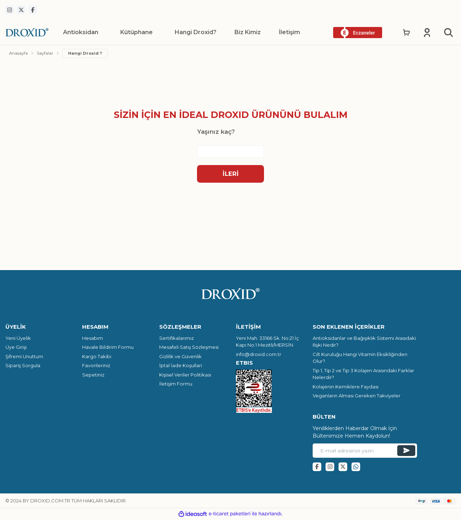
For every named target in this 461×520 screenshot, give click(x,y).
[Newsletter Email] (365, 451)
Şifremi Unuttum (24, 357)
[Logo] (27, 32)
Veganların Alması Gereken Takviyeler (356, 397)
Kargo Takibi (96, 357)
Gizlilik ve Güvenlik (180, 357)
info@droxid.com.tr (258, 355)
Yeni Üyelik (18, 339)
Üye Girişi (16, 348)
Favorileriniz (96, 366)
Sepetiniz (93, 376)
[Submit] (406, 451)
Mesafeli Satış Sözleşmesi (189, 348)
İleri (231, 174)
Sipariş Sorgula (22, 366)
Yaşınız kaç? (216, 132)
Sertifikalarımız (176, 339)
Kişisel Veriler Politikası (185, 376)
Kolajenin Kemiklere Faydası (346, 388)
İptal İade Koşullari (180, 366)
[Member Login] (427, 32)
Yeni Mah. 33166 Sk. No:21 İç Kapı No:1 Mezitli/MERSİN (267, 342)
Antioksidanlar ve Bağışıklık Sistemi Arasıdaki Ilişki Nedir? (364, 342)
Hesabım (92, 339)
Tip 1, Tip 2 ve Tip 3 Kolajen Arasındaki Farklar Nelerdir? (363, 375)
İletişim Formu (175, 385)
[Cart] (408, 32)
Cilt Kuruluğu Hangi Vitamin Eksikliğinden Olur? (360, 358)
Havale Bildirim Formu (108, 348)
